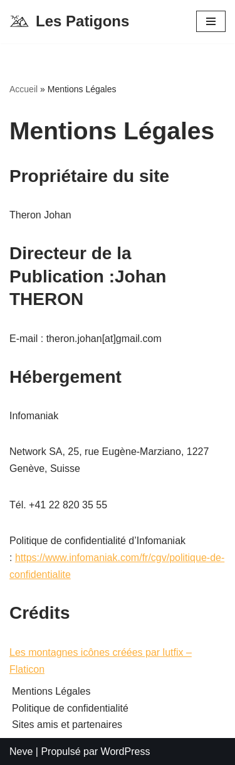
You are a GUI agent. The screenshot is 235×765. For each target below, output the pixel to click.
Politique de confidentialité (70, 708)
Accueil (23, 89)
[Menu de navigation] (211, 21)
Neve (21, 751)
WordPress (125, 751)
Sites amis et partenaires (67, 724)
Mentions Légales (51, 691)
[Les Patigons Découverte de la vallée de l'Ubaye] (69, 22)
